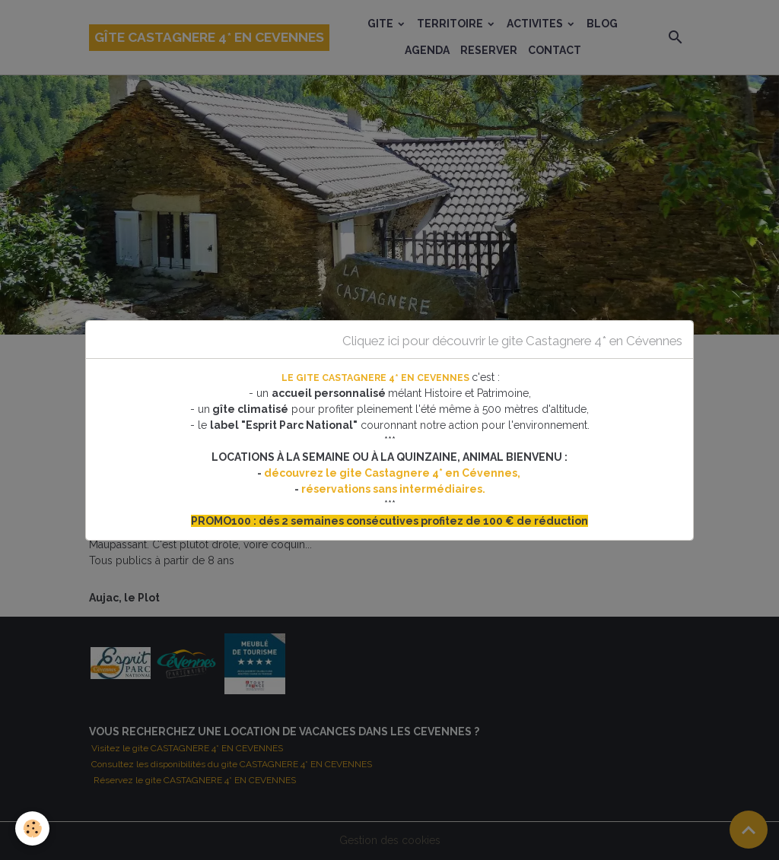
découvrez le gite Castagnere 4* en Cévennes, (393, 473)
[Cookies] (32, 828)
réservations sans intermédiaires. (393, 489)
